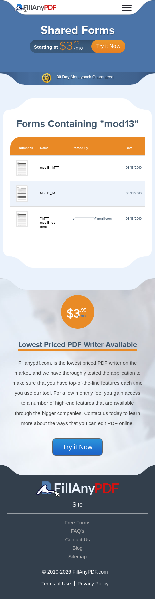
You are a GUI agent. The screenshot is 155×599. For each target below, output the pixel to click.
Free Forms (78, 522)
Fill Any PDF (35, 8)
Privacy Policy (93, 583)
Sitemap (77, 556)
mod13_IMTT (49, 168)
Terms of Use (56, 583)
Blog (77, 548)
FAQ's (77, 531)
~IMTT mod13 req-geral (48, 223)
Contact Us (77, 539)
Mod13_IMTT (49, 193)
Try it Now (108, 46)
